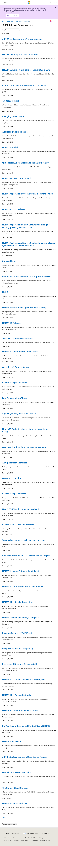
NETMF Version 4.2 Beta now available (20, 710)
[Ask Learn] (51, 21)
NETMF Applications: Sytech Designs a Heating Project (27, 193)
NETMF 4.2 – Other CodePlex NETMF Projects (23, 679)
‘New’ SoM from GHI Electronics (17, 338)
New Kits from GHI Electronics (16, 772)
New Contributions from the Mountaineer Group (25, 447)
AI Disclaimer (7, 838)
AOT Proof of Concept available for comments (24, 85)
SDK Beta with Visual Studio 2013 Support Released (26, 276)
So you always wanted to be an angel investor (23, 540)
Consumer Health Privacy (11, 840)
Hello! (5, 292)
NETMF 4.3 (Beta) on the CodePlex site (20, 351)
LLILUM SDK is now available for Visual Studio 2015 (26, 69)
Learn (3, 21)
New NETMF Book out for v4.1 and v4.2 (20, 509)
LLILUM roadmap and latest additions (20, 54)
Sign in (55, 2)
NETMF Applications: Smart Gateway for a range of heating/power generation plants (26, 226)
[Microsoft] (29, 2)
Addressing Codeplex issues (15, 131)
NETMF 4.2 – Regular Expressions (17, 602)
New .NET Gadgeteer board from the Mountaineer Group (26, 430)
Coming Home (9, 261)
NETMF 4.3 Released (11, 322)
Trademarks (34, 840)
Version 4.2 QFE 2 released (14, 382)
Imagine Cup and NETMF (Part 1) (17, 648)
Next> (4, 817)
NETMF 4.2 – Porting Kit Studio (16, 694)
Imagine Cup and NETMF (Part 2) (17, 633)
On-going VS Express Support (16, 367)
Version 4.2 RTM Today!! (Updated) (18, 524)
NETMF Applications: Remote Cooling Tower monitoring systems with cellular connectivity (28, 244)
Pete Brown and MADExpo (14, 398)
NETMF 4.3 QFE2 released (14, 209)
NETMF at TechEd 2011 (12, 741)
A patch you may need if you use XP (19, 413)
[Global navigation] (2, 2)
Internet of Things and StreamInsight (19, 664)
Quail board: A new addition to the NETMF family (25, 162)
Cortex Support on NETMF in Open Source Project (26, 555)
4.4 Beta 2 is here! (10, 100)
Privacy (41, 838)
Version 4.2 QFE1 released (14, 493)
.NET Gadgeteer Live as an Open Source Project (24, 756)
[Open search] (50, 2)
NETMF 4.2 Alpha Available (14, 803)
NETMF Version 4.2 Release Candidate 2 (20, 571)
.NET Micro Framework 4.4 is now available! (22, 38)
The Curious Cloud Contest (15, 787)
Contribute (34, 838)
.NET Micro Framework (22, 21)
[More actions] (54, 21)
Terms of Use (24, 840)
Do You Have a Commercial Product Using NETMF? (26, 725)
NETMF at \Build (10, 147)
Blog (26, 838)
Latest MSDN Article (11, 478)
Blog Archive (10, 21)
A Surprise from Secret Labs (15, 462)
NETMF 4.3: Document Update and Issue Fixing (24, 307)
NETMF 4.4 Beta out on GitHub (16, 178)
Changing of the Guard (13, 116)
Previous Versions (18, 838)
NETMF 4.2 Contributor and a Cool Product (22, 586)
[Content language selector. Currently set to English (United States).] (12, 833)
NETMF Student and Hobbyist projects (20, 617)
